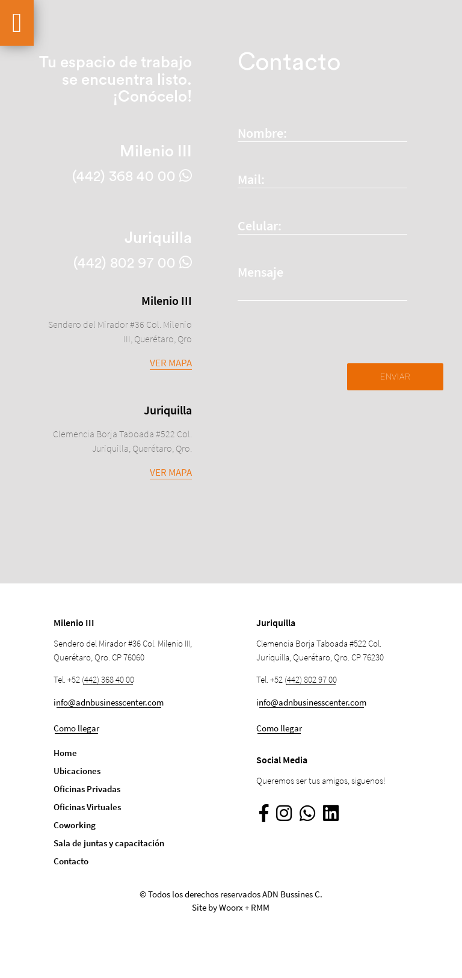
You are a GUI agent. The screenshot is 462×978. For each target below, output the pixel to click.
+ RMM (257, 907)
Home (65, 752)
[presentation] (329, 339)
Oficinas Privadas (87, 789)
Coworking (75, 825)
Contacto (71, 861)
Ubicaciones (77, 771)
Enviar (395, 376)
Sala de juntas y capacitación (109, 843)
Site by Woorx (217, 907)
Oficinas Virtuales (87, 807)
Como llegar (76, 728)
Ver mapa (171, 362)
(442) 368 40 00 (108, 679)
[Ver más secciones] (17, 23)
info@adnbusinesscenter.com (109, 702)
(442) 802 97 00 (311, 679)
